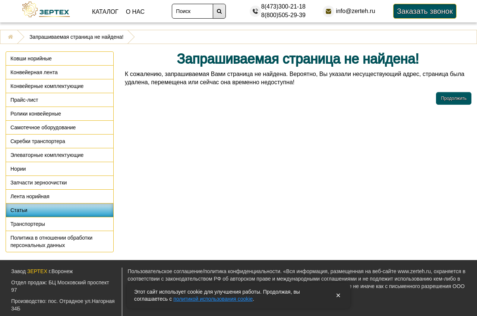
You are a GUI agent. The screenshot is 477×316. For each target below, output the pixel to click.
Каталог (105, 12)
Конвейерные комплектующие (46, 86)
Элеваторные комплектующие (46, 155)
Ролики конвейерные (35, 114)
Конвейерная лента (34, 72)
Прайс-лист (24, 100)
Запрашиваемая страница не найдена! (76, 37)
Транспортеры (27, 224)
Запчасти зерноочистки (38, 183)
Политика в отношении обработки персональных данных (51, 241)
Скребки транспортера (37, 141)
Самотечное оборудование (43, 127)
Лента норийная (30, 196)
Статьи (18, 210)
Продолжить (454, 98)
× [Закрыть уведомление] (338, 295)
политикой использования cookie (213, 299)
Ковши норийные (31, 58)
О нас (135, 12)
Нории (18, 169)
